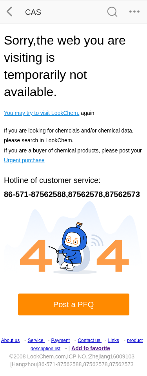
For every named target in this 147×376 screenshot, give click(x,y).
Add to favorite (90, 348)
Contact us (90, 340)
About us (10, 340)
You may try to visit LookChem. (41, 113)
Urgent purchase (24, 160)
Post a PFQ (73, 304)
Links (113, 340)
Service (36, 340)
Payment (60, 340)
